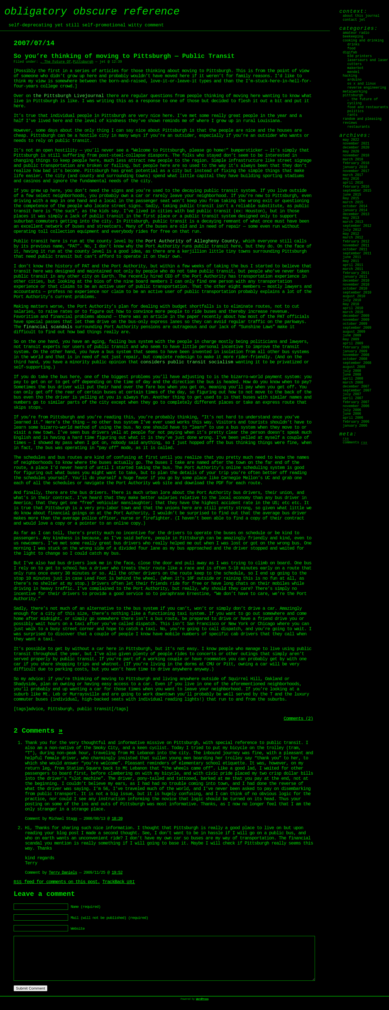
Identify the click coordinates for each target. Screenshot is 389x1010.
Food (351, 49)
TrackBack (118, 882)
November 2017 (356, 171)
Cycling (354, 103)
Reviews (350, 123)
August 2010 (354, 296)
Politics (355, 111)
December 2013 (356, 214)
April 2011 (353, 265)
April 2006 (353, 418)
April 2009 (353, 343)
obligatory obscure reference (92, 12)
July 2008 (352, 371)
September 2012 (357, 226)
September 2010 (357, 293)
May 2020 (351, 152)
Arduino (354, 80)
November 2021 (356, 144)
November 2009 (356, 320)
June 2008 (352, 375)
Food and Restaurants (367, 107)
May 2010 (351, 304)
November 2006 (356, 406)
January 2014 (355, 210)
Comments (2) (298, 718)
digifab (350, 53)
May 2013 (351, 218)
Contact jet (354, 20)
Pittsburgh (83, 62)
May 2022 (351, 140)
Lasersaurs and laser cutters (367, 62)
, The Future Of (55, 62)
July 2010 (352, 300)
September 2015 (357, 191)
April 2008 (353, 379)
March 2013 (353, 222)
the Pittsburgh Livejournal (68, 96)
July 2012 (352, 230)
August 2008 (354, 367)
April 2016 (353, 183)
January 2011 (355, 277)
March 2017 (353, 175)
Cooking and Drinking (363, 41)
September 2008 (357, 363)
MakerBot (355, 68)
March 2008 (353, 383)
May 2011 (351, 261)
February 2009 (356, 347)
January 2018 (355, 167)
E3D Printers (359, 56)
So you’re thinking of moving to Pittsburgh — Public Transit (124, 56)
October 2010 (355, 289)
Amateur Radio (356, 33)
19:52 (117, 872)
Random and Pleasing (362, 119)
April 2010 (353, 308)
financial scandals (47, 327)
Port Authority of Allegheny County (191, 241)
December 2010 (356, 281)
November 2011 (356, 246)
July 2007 (352, 394)
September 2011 (357, 253)
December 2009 (356, 316)
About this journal (361, 16)
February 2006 (356, 422)
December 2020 (356, 148)
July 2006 (352, 410)
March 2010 (353, 312)
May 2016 (351, 179)
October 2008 (355, 359)
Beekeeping (353, 37)
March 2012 (353, 238)
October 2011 (355, 250)
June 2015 (352, 195)
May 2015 (351, 198)
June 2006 (352, 414)
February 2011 (356, 273)
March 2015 (353, 202)
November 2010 (356, 285)
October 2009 (355, 324)
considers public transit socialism (186, 362)
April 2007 (353, 398)
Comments (355, 443)
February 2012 (356, 242)
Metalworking (355, 92)
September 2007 (357, 391)
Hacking (350, 76)
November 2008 (356, 355)
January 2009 (355, 351)
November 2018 (356, 156)
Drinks (353, 45)
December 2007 (356, 387)
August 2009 (354, 332)
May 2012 (351, 234)
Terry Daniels (63, 872)
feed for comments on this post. (57, 882)
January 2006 (355, 426)
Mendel (353, 72)
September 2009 (357, 328)
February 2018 (356, 163)
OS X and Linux (361, 84)
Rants (352, 115)
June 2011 (352, 257)
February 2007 (356, 402)
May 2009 (351, 339)
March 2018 (353, 160)
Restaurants (358, 127)
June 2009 (352, 336)
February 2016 (356, 187)
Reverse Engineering (366, 88)
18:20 (117, 818)
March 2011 (353, 269)
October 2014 (355, 206)
